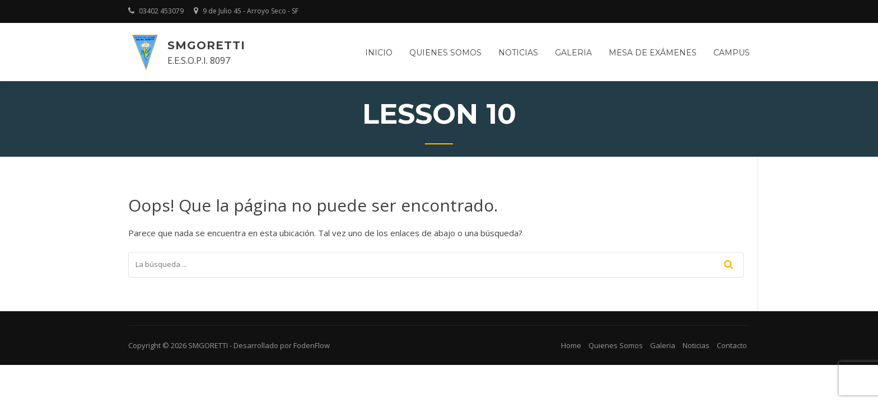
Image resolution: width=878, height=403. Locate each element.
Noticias (518, 53)
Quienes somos (445, 53)
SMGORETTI (206, 45)
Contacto (732, 345)
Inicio (379, 53)
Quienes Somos (616, 345)
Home (571, 345)
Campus (731, 53)
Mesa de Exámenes (653, 53)
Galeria (573, 53)
